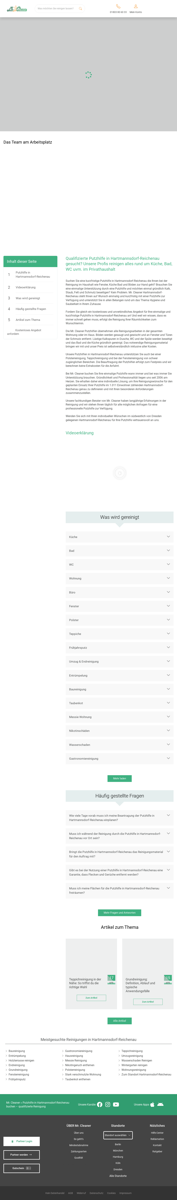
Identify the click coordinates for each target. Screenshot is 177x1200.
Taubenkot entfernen (77, 1079)
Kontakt (157, 1145)
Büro (72, 592)
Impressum (125, 1193)
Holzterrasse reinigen (21, 1060)
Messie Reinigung (76, 1060)
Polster (74, 620)
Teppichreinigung (132, 1051)
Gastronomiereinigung (83, 758)
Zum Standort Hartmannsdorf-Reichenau (146, 1074)
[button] (120, 473)
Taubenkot (76, 703)
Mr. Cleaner (13, 1102)
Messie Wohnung (80, 717)
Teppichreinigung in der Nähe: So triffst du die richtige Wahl (85, 983)
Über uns (78, 1132)
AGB (70, 1193)
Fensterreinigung (19, 1074)
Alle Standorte (118, 1176)
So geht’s (78, 1139)
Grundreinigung (18, 1069)
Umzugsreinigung (132, 1055)
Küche (73, 537)
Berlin (118, 1144)
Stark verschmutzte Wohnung (83, 1074)
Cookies (111, 1193)
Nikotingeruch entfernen (79, 1065)
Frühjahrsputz (78, 647)
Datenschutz (96, 1193)
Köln (118, 1163)
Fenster (74, 606)
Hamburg (118, 1156)
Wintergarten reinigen (134, 1065)
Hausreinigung (74, 1055)
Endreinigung (17, 1065)
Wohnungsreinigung (134, 1069)
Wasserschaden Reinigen (137, 1060)
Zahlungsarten (79, 1151)
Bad (71, 550)
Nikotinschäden (79, 731)
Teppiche (75, 634)
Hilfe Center (157, 1132)
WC (71, 564)
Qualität (78, 1157)
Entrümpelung (78, 675)
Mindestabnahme (78, 1145)
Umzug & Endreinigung (84, 661)
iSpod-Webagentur (79, 1165)
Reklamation (157, 1139)
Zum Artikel (91, 997)
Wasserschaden (79, 745)
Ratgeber (157, 1151)
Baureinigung (77, 689)
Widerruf (81, 1193)
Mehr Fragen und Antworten (120, 912)
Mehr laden (119, 778)
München (118, 1150)
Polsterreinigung (75, 1069)
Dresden (118, 1169)
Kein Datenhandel (54, 1193)
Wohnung (75, 578)
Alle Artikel (119, 1020)
